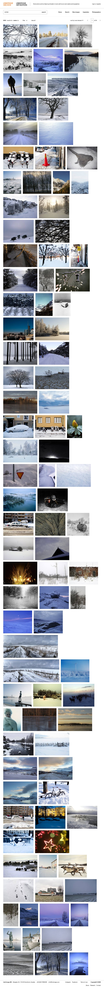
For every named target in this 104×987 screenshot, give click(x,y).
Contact (98, 985)
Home (60, 12)
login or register (96, 4)
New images (76, 12)
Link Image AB (7, 982)
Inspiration (86, 12)
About (87, 985)
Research (92, 985)
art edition (21, 4)
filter (24, 20)
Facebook (74, 982)
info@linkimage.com (53, 982)
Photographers (96, 12)
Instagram (68, 982)
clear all (33, 20)
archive (8, 4)
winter (15, 20)
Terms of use (84, 982)
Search (67, 12)
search (44, 12)
